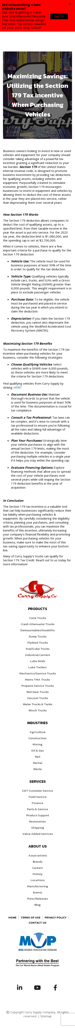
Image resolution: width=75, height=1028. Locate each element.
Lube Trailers (37, 667)
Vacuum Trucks (37, 698)
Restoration (37, 821)
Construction (37, 738)
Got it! (59, 16)
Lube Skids (37, 661)
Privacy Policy (56, 918)
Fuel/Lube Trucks (37, 648)
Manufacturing (37, 886)
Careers (37, 867)
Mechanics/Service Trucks (37, 673)
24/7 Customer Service (37, 790)
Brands (37, 861)
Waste (37, 769)
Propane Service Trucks (37, 685)
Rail (37, 756)
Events (37, 892)
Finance (37, 803)
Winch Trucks (37, 710)
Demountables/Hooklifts (37, 630)
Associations (37, 855)
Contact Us (37, 923)
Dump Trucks (37, 636)
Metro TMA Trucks (37, 679)
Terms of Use (30, 918)
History (38, 874)
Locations (38, 880)
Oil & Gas (37, 750)
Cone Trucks (37, 618)
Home (12, 918)
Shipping (37, 827)
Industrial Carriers (37, 655)
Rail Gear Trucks (38, 692)
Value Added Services (37, 833)
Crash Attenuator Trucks (37, 624)
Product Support (37, 815)
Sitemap (46, 1016)
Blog (37, 904)
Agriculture (38, 732)
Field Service (38, 796)
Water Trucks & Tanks (37, 704)
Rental (37, 762)
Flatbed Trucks (37, 642)
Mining (37, 744)
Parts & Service (37, 809)
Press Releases (37, 898)
